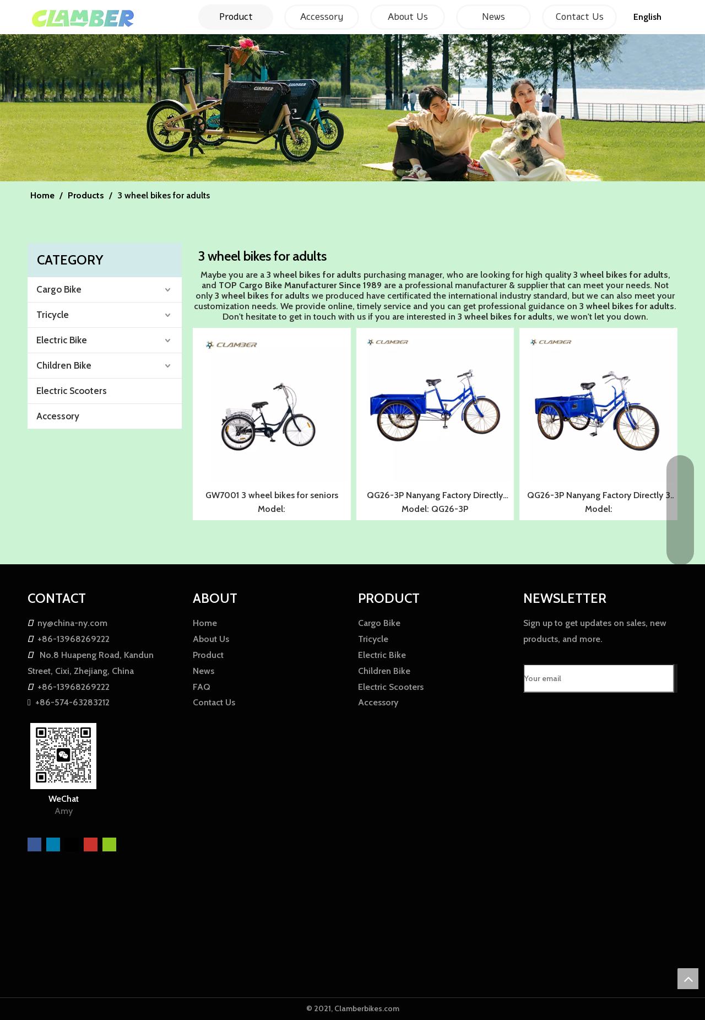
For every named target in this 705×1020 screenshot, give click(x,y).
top (687, 978)
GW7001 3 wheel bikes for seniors (271, 495)
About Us (211, 639)
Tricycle (52, 314)
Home (205, 623)
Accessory (57, 416)
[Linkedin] (54, 843)
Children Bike (63, 365)
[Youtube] (92, 843)
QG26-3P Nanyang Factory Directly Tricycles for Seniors (435, 497)
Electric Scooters (71, 390)
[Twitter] (73, 843)
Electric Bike (61, 340)
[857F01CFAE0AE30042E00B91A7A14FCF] (352, 107)
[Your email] (598, 678)
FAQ (201, 687)
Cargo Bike (59, 289)
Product (208, 655)
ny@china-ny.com (72, 623)
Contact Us (214, 702)
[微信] (109, 843)
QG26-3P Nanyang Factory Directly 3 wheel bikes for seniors (598, 497)
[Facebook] (36, 843)
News (203, 671)
